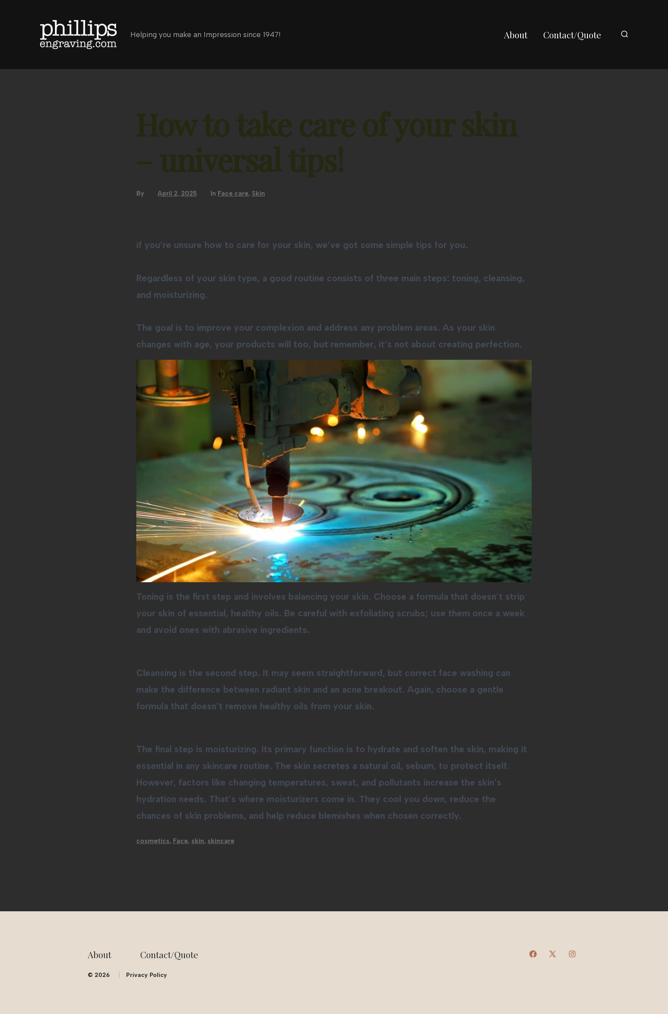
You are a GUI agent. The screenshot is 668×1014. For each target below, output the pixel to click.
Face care (233, 193)
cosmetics (153, 841)
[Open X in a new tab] (552, 954)
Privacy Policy (146, 974)
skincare (220, 841)
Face (180, 841)
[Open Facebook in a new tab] (533, 954)
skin (197, 841)
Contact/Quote (572, 34)
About (515, 34)
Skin (258, 193)
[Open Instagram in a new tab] (572, 954)
